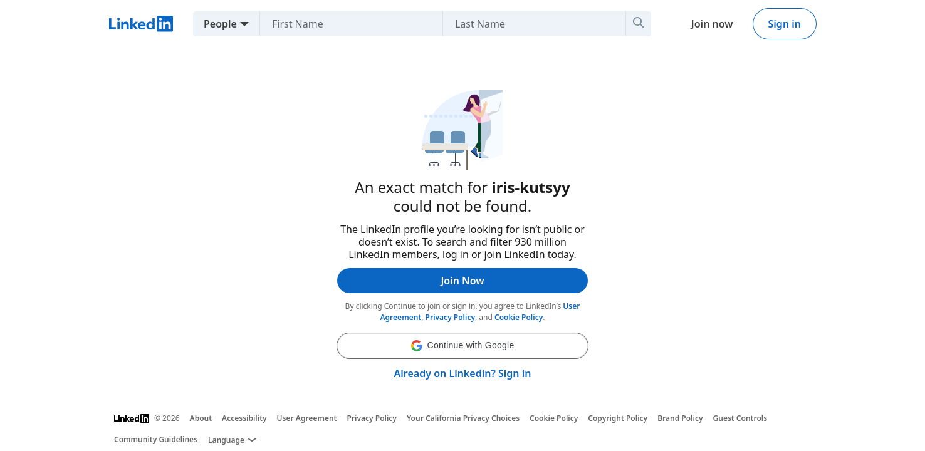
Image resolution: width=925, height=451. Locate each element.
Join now (712, 24)
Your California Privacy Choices (463, 418)
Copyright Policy (617, 418)
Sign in (784, 24)
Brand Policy (680, 418)
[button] (462, 345)
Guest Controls (740, 418)
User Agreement (307, 418)
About (201, 418)
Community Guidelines (155, 439)
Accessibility (244, 418)
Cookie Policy (518, 317)
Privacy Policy (450, 317)
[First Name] (346, 24)
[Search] (638, 23)
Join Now (462, 281)
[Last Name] (529, 24)
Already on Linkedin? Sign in (462, 373)
